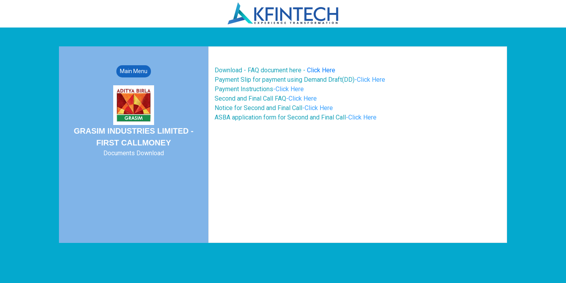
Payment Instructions (259, 89)
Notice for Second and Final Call (274, 108)
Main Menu (133, 71)
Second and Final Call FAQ (266, 98)
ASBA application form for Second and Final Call (296, 117)
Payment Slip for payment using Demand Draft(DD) (300, 79)
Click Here (321, 70)
